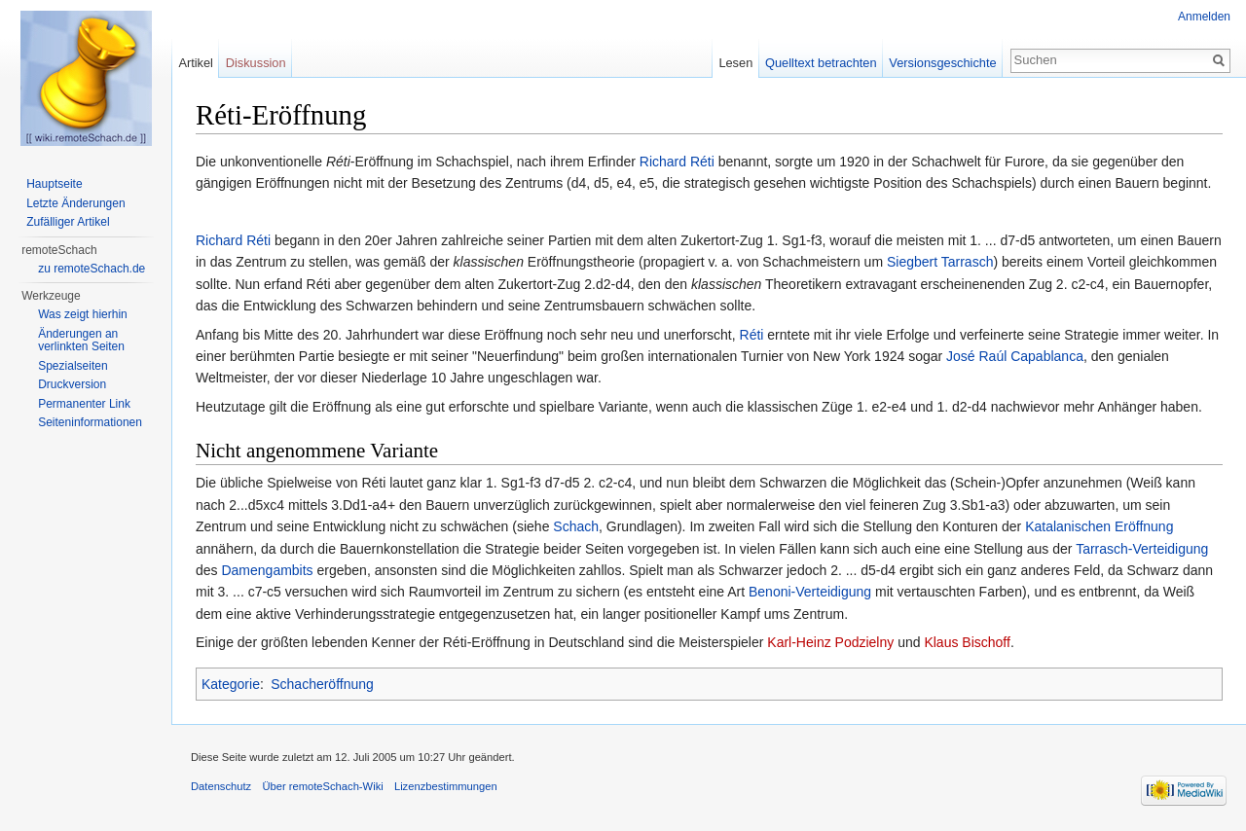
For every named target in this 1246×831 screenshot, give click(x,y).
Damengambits (266, 570)
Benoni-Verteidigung (810, 591)
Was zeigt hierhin (83, 314)
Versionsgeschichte (942, 62)
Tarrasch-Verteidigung (1142, 549)
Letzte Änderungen (75, 203)
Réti (752, 335)
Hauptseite (54, 184)
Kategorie (231, 684)
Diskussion (256, 62)
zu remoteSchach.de (91, 268)
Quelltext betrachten (821, 62)
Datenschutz (221, 786)
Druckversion (72, 384)
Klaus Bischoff (966, 642)
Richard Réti (677, 161)
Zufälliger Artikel (67, 222)
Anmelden (1204, 16)
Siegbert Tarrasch (940, 262)
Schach (576, 526)
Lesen (735, 62)
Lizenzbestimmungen (445, 786)
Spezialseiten (72, 366)
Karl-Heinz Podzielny (830, 642)
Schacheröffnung (322, 684)
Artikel (195, 62)
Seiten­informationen (90, 422)
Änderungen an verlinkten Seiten (81, 340)
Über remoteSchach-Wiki (322, 786)
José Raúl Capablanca (1014, 356)
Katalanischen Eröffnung (1099, 526)
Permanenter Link (84, 404)
